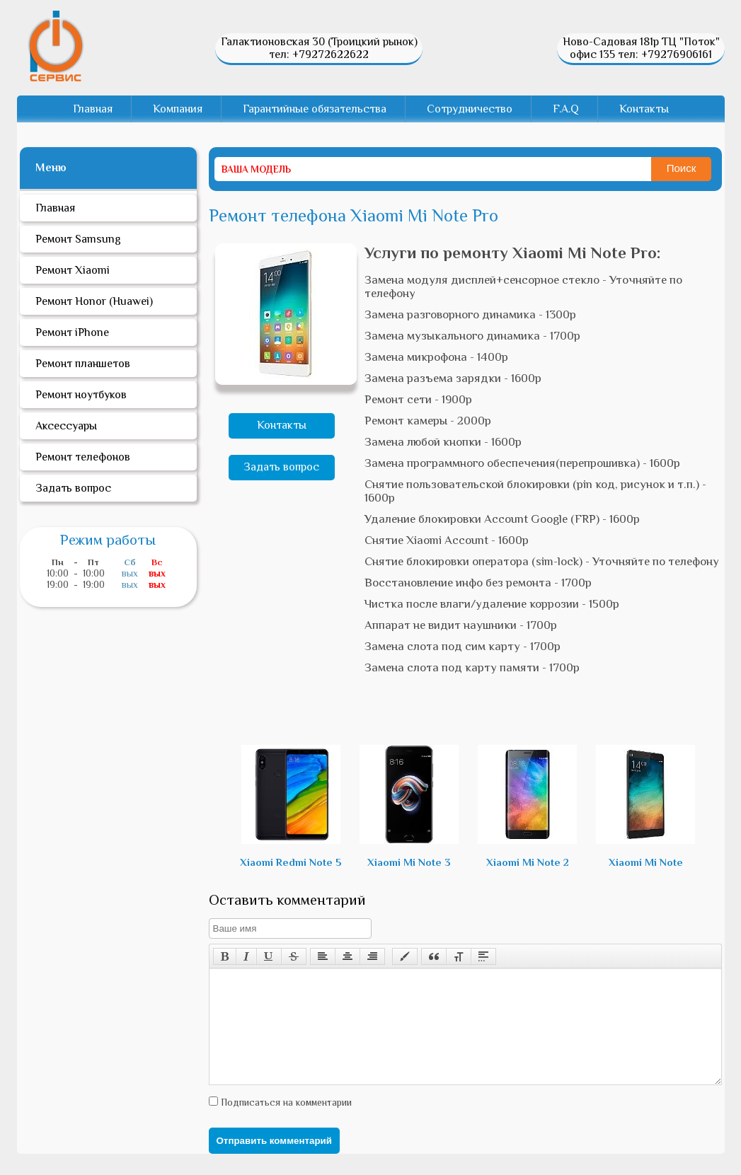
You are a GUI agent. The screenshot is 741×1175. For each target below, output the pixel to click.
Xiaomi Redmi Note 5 (291, 806)
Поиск (681, 168)
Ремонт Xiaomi (72, 270)
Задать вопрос (281, 467)
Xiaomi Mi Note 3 (409, 806)
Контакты (644, 109)
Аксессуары (66, 425)
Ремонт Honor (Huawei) (94, 301)
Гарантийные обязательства (314, 109)
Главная (93, 109)
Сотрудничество (469, 109)
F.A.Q (566, 109)
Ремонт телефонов (82, 457)
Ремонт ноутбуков (81, 394)
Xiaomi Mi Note (645, 806)
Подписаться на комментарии (285, 1123)
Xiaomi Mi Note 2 (527, 806)
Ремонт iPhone (72, 332)
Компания (177, 109)
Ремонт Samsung (78, 239)
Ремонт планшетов (82, 363)
